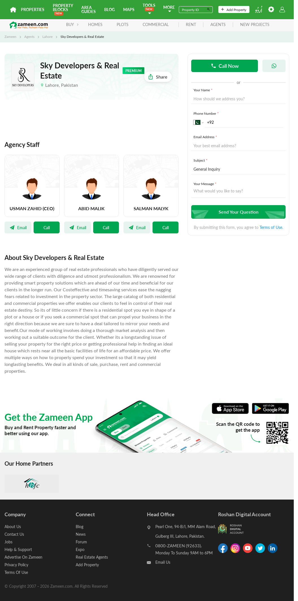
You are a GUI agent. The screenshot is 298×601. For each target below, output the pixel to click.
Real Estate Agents (92, 557)
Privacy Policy (16, 564)
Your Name (203, 90)
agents (218, 24)
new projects (254, 24)
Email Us (162, 562)
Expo (80, 549)
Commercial (156, 24)
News (81, 534)
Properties (32, 9)
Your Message (205, 183)
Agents (29, 36)
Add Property (233, 9)
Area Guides (88, 9)
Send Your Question (237, 211)
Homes (95, 24)
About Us (13, 526)
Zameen (10, 36)
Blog (109, 9)
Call (46, 227)
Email (18, 227)
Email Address (205, 136)
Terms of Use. (271, 227)
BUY (72, 24)
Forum (81, 541)
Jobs (8, 541)
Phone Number (206, 113)
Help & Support (18, 549)
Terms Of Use (16, 572)
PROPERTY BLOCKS (63, 9)
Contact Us (14, 534)
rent (191, 24)
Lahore (47, 36)
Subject (200, 160)
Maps (128, 9)
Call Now (225, 65)
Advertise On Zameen (23, 557)
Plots (123, 24)
